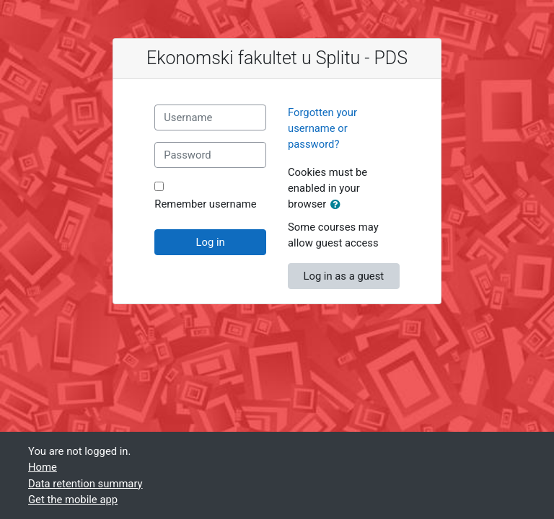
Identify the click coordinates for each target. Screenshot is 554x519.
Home (42, 467)
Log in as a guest (343, 276)
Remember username (205, 204)
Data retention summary (85, 483)
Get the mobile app (73, 499)
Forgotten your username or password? (322, 128)
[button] (338, 204)
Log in (210, 242)
